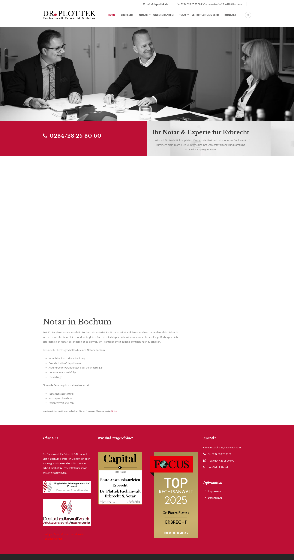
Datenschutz (215, 497)
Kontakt (230, 15)
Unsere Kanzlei (163, 15)
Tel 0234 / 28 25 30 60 (219, 454)
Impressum (214, 491)
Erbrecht (127, 15)
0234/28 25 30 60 (72, 136)
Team (182, 15)
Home (111, 15)
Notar (143, 15)
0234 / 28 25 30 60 (189, 4)
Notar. (114, 411)
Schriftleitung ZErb (205, 15)
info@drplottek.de (155, 4)
